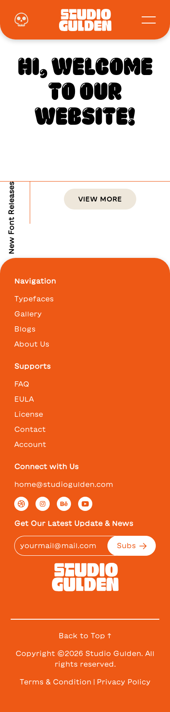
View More (100, 198)
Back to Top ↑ (85, 635)
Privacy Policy (123, 681)
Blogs (25, 328)
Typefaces (34, 298)
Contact (30, 429)
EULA (24, 399)
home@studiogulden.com (63, 484)
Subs (131, 546)
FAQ (21, 384)
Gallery (28, 313)
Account (30, 444)
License (28, 414)
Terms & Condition (55, 681)
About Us (31, 344)
